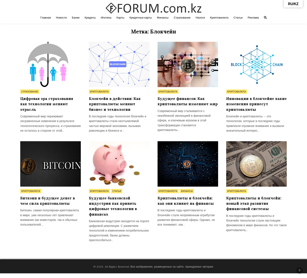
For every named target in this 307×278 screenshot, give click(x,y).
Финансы (163, 17)
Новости (61, 17)
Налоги (200, 17)
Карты (120, 17)
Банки (76, 17)
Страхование (182, 17)
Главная (45, 17)
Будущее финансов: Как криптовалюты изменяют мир (184, 104)
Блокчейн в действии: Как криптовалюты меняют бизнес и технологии (116, 104)
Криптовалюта (219, 17)
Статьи (238, 17)
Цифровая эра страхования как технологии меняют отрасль (47, 104)
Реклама (253, 17)
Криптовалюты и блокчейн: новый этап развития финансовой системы (255, 208)
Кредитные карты (140, 17)
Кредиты (90, 17)
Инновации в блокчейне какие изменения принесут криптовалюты (254, 104)
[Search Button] (265, 18)
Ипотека (106, 17)
